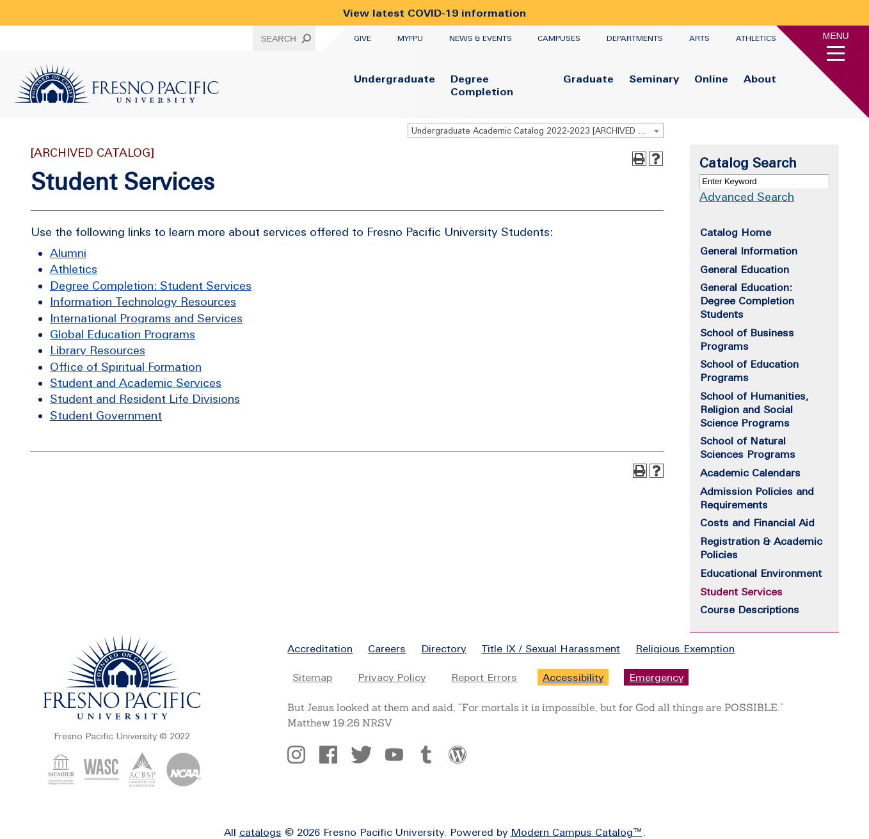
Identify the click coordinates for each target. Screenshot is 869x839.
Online (711, 78)
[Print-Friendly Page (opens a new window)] (639, 159)
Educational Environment (761, 573)
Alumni (68, 253)
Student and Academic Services (135, 382)
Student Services (741, 591)
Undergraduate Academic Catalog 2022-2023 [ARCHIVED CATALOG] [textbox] (537, 131)
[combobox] (536, 130)
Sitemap (312, 677)
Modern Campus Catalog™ (576, 832)
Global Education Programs (122, 334)
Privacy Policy (392, 677)
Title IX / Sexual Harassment (550, 648)
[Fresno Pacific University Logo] (116, 99)
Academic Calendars (750, 472)
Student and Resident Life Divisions (145, 398)
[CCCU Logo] (61, 783)
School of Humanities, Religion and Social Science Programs (754, 409)
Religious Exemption (685, 648)
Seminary (654, 78)
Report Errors (484, 677)
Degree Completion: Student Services (150, 285)
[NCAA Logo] (183, 783)
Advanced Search (746, 196)
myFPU (410, 38)
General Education (744, 269)
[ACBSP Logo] (142, 783)
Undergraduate (394, 78)
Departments (635, 38)
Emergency (656, 677)
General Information (748, 250)
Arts (699, 38)
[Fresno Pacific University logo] (122, 717)
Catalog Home (735, 232)
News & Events (480, 38)
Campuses (559, 38)
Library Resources (97, 350)
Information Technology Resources (143, 301)
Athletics (756, 38)
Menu (836, 36)
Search (278, 38)
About (760, 78)
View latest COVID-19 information (434, 13)
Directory (443, 648)
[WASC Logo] (101, 783)
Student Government (106, 415)
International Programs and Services (146, 318)
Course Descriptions (749, 609)
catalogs (260, 832)
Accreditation (320, 648)
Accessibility (573, 677)
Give (362, 38)
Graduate (588, 78)
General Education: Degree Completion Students (747, 300)
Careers (387, 648)
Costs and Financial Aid (757, 522)
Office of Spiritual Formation (126, 366)
